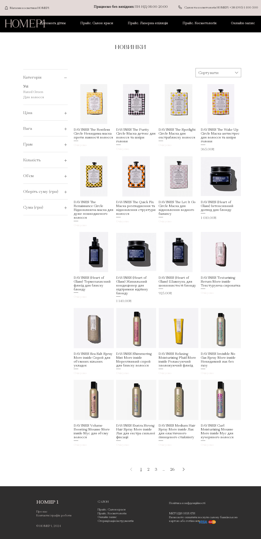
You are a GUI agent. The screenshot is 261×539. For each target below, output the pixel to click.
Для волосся (33, 97)
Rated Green (33, 91)
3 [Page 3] (156, 469)
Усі (25, 86)
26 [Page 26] (172, 469)
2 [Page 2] (148, 469)
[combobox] (218, 72)
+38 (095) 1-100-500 (243, 7)
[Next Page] (183, 469)
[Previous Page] (131, 469)
